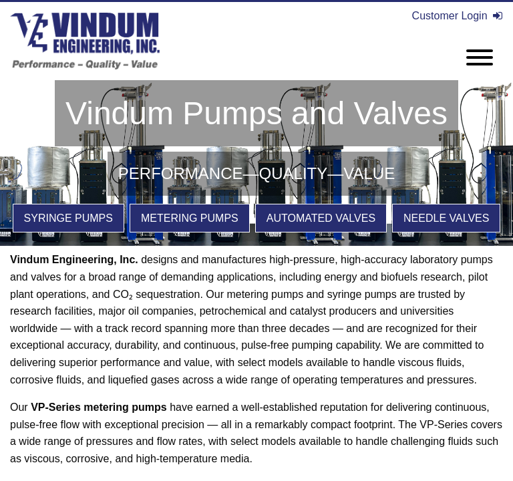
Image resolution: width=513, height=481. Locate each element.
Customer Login (457, 15)
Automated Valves (321, 218)
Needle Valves (446, 218)
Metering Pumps (189, 218)
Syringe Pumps (68, 218)
